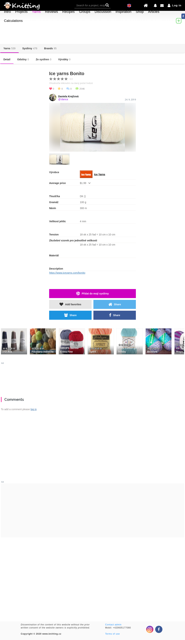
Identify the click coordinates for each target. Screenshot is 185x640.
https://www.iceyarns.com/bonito (67, 272)
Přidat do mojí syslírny (92, 293)
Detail (6, 59)
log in (33, 409)
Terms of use (112, 634)
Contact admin (113, 624)
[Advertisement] (92, 378)
